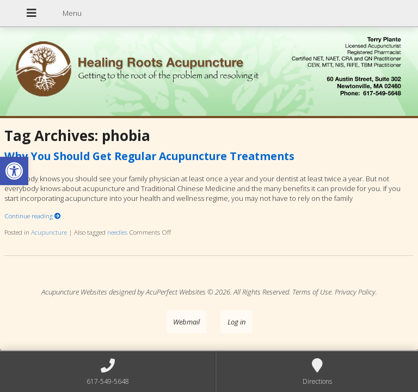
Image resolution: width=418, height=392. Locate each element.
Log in (236, 322)
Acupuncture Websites (74, 292)
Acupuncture (49, 232)
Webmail (186, 322)
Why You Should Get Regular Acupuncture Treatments (149, 156)
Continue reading (32, 215)
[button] (14, 171)
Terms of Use (311, 292)
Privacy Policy (355, 292)
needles (117, 232)
